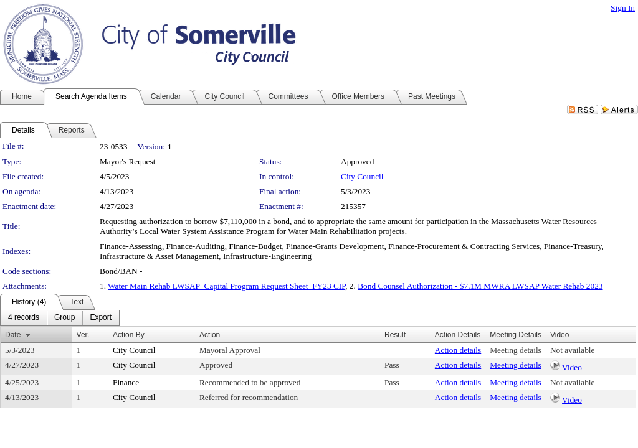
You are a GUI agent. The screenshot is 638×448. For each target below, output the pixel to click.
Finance (126, 382)
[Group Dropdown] (64, 317)
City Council (362, 176)
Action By (129, 334)
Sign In (623, 7)
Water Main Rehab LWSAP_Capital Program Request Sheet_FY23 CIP (226, 286)
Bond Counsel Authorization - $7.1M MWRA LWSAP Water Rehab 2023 (480, 286)
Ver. (83, 334)
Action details (458, 350)
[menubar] (60, 318)
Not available (572, 350)
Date (13, 334)
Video (572, 367)
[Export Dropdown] (100, 317)
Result (395, 334)
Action (209, 334)
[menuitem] (24, 317)
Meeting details (515, 350)
